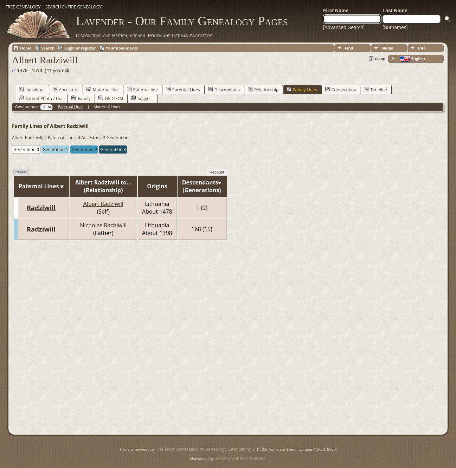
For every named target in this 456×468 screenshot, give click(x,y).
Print (380, 58)
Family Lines (302, 89)
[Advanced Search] (344, 27)
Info (422, 48)
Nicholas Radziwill (103, 225)
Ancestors (65, 89)
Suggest (142, 98)
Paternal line (142, 89)
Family (80, 98)
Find (349, 48)
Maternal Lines (107, 106)
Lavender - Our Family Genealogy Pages (182, 21)
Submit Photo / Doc (41, 98)
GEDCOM (110, 98)
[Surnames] (395, 27)
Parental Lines (183, 89)
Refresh (21, 172)
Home (26, 48)
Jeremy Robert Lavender (240, 458)
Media (387, 48)
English (412, 59)
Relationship (263, 89)
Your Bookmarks (122, 48)
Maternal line (102, 89)
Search (47, 48)
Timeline (375, 89)
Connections (340, 89)
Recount (217, 172)
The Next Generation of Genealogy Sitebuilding (203, 449)
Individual (32, 89)
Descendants (224, 89)
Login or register (80, 48)
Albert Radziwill (103, 204)
